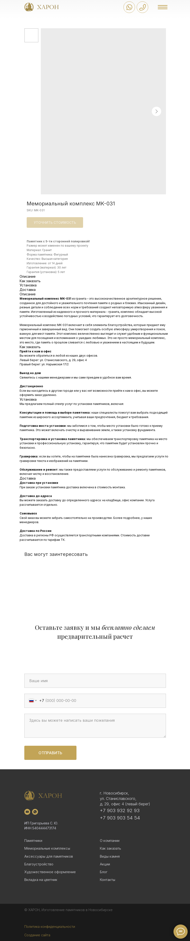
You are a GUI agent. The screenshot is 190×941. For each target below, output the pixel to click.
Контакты (107, 879)
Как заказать (110, 848)
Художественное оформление (50, 872)
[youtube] (27, 812)
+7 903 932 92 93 (119, 810)
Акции (105, 864)
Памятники (33, 840)
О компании (109, 840)
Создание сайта (37, 935)
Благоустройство (38, 864)
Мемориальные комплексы (47, 848)
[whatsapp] (35, 812)
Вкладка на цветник (40, 879)
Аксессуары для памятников (48, 856)
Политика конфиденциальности (49, 927)
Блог (103, 872)
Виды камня (110, 856)
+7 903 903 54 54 (120, 818)
